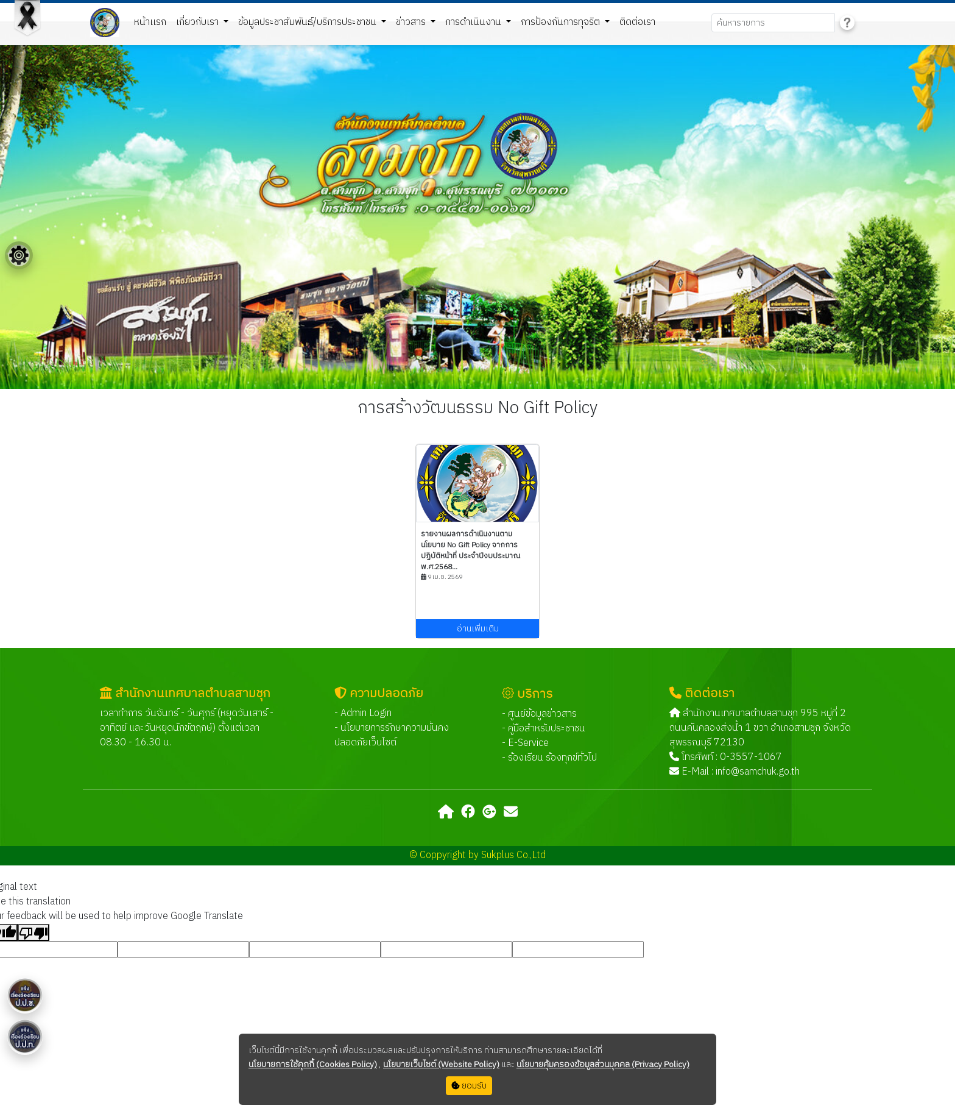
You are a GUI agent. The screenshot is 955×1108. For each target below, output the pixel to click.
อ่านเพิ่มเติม (478, 629)
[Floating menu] (19, 255)
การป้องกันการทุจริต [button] (561, 22)
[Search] (773, 22)
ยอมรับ (469, 1086)
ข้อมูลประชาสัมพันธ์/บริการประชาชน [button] (308, 22)
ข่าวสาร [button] (412, 22)
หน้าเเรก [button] (150, 22)
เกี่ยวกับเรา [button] (198, 22)
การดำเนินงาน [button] (474, 22)
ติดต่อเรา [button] (637, 22)
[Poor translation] (33, 932)
